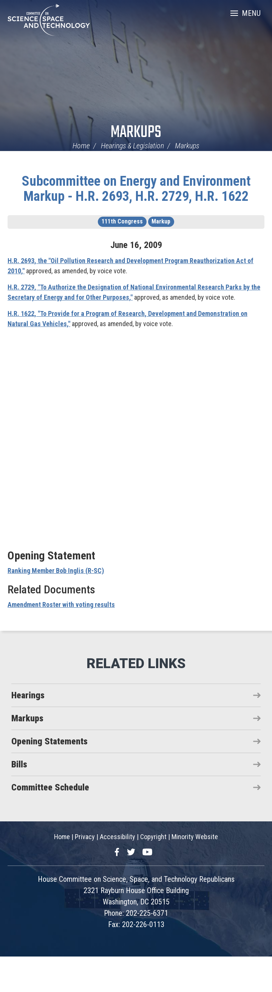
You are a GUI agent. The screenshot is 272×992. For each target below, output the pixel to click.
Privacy (85, 837)
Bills (19, 764)
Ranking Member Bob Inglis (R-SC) (56, 571)
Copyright (153, 837)
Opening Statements (49, 741)
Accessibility (117, 837)
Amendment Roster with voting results (61, 604)
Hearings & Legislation (132, 145)
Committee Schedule (50, 787)
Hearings (28, 695)
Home (81, 145)
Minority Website (195, 837)
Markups (136, 133)
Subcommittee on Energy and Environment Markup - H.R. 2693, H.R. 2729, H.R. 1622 (136, 188)
